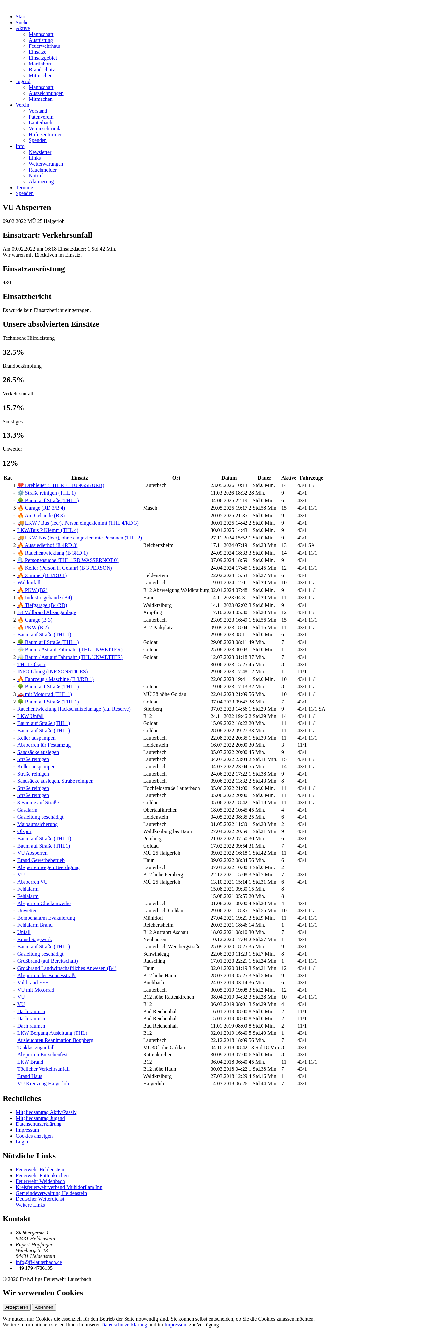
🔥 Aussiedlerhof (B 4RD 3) (47, 545)
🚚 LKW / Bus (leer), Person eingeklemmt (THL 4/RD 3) (78, 523)
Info (20, 146)
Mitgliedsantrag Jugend (40, 1118)
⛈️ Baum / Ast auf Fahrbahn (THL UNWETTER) (70, 649)
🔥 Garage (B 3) (35, 620)
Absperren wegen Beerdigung (48, 867)
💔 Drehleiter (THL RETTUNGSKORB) (60, 485)
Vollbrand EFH (33, 982)
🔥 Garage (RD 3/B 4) (41, 508)
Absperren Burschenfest (42, 1054)
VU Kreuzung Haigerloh (43, 1083)
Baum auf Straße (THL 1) (44, 634)
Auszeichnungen (46, 93)
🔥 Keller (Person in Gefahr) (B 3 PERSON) (64, 568)
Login (22, 1141)
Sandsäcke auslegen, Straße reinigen (55, 781)
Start (20, 16)
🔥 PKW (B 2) (33, 627)
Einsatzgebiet (43, 58)
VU (21, 874)
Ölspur (24, 831)
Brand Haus (29, 1076)
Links (35, 158)
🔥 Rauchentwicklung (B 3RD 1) (52, 553)
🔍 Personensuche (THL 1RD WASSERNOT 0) (68, 560)
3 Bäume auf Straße (38, 802)
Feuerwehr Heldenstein (40, 1169)
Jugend (23, 81)
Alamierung (41, 181)
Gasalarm (27, 810)
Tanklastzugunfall (36, 1047)
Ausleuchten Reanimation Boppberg (55, 1040)
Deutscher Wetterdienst (40, 1199)
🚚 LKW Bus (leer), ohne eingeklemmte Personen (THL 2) (79, 537)
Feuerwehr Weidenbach (40, 1181)
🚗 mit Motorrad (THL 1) (44, 694)
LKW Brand (30, 1062)
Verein (22, 105)
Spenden (38, 140)
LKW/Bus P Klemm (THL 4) (47, 530)
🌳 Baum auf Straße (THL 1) (48, 500)
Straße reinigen (33, 759)
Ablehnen (44, 1307)
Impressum (27, 1130)
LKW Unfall (30, 716)
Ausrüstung (41, 40)
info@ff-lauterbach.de (39, 1262)
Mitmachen (41, 75)
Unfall (24, 932)
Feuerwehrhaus (45, 46)
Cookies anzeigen (34, 1136)
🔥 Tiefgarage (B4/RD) (42, 605)
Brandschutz (42, 69)
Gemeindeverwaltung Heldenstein (51, 1193)
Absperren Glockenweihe (44, 903)
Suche (22, 22)
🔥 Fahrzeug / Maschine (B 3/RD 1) (55, 679)
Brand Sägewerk (34, 939)
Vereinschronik (44, 128)
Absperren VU (32, 882)
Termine (24, 187)
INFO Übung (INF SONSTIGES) (52, 671)
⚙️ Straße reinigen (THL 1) (46, 493)
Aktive (23, 28)
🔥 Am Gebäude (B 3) (41, 515)
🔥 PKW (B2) (32, 590)
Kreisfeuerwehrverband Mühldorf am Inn (59, 1187)
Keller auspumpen (36, 737)
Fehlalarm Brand (35, 925)
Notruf (36, 175)
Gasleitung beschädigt (40, 817)
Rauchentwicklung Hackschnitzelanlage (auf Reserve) (74, 709)
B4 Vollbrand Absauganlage (46, 612)
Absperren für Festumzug (44, 745)
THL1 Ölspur (31, 664)
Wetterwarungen (46, 164)
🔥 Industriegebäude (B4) (44, 597)
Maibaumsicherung (37, 824)
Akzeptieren (16, 1307)
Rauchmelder (43, 170)
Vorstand (38, 111)
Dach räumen (31, 1011)
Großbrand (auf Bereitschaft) (47, 961)
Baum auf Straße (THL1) (43, 723)
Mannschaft (41, 34)
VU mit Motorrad (35, 990)
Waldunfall (29, 582)
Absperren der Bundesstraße (46, 975)
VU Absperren (32, 853)
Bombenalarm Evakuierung (46, 918)
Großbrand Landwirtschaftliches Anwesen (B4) (66, 968)
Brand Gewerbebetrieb (41, 860)
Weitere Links (30, 1205)
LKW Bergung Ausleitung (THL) (52, 1033)
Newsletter (40, 152)
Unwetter (27, 910)
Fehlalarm (28, 889)
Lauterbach (40, 122)
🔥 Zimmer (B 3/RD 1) (42, 575)
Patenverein (41, 116)
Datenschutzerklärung (38, 1124)
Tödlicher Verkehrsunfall (43, 1069)
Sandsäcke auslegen (38, 752)
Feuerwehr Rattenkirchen (42, 1175)
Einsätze (37, 52)
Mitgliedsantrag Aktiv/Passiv (46, 1112)
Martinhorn (41, 63)
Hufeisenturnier (45, 134)
